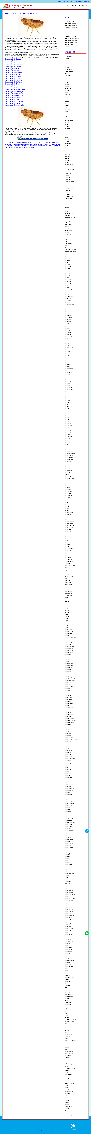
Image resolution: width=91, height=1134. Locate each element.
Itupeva (66, 1110)
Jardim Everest (68, 735)
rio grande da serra (69, 1063)
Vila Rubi (67, 506)
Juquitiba (67, 1100)
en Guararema (68, 1057)
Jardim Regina (68, 853)
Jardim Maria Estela (69, 788)
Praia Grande (68, 1028)
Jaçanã (66, 625)
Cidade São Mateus (69, 187)
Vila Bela (67, 287)
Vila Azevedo (68, 281)
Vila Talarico (67, 546)
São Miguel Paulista (69, 126)
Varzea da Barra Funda (70, 251)
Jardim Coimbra (68, 695)
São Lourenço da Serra (70, 1091)
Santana (66, 115)
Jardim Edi (67, 728)
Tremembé (67, 981)
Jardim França (68, 741)
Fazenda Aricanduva (69, 196)
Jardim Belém (68, 661)
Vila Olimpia (67, 463)
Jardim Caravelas (69, 682)
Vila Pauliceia (68, 476)
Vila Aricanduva (68, 279)
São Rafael (67, 128)
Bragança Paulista (69, 1115)
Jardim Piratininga (69, 843)
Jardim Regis (68, 854)
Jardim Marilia (68, 792)
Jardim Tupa (67, 945)
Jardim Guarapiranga (70, 748)
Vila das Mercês (68, 338)
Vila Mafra (67, 419)
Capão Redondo (68, 595)
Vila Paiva (67, 467)
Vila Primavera (68, 493)
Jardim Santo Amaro (69, 888)
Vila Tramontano (69, 548)
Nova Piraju (67, 1000)
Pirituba (66, 111)
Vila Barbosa (68, 283)
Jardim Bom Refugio (69, 663)
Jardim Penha (68, 832)
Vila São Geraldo (68, 529)
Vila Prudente (68, 497)
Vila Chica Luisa (68, 317)
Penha (66, 222)
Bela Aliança (67, 156)
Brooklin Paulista (69, 582)
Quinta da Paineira (69, 234)
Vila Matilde (67, 294)
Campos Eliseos (68, 62)
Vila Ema (67, 355)
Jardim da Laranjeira (69, 703)
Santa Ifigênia (68, 241)
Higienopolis (67, 610)
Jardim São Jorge (69, 905)
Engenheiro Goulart (69, 69)
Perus (66, 103)
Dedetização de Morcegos (52, 142)
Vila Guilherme (68, 385)
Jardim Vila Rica (68, 962)
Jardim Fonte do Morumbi (71, 739)
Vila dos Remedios (69, 353)
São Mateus (67, 124)
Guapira (66, 202)
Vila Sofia (67, 538)
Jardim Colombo (68, 697)
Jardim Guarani (68, 747)
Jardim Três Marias (69, 941)
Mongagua (67, 1078)
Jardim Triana (68, 943)
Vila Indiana (67, 398)
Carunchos (66, 1)
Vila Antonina (68, 275)
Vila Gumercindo (68, 372)
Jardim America (68, 635)
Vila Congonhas (68, 323)
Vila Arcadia (67, 277)
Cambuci (67, 588)
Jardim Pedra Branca (69, 830)
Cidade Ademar (68, 168)
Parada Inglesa (68, 221)
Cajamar (67, 1045)
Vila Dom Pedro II (69, 347)
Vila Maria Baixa (68, 425)
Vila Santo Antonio (69, 520)
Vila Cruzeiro (68, 328)
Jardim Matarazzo (69, 652)
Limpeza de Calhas (29, 147)
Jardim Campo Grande (70, 678)
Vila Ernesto (67, 359)
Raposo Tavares (68, 236)
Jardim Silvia (67, 924)
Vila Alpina (67, 262)
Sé (65, 247)
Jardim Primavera (69, 847)
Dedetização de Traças (70, 46)
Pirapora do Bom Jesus (70, 1095)
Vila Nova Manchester (70, 457)
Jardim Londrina (68, 777)
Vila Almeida (67, 260)
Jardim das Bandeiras (70, 711)
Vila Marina (67, 232)
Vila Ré (66, 499)
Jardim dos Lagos (69, 726)
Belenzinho (67, 572)
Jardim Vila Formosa (69, 958)
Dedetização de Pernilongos (12, 144)
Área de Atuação (83, 5)
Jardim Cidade (68, 692)
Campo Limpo (68, 994)
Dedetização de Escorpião (28, 144)
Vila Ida (66, 391)
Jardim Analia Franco (69, 639)
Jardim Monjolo (68, 800)
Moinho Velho (68, 94)
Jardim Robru (68, 860)
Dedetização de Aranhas (12, 145)
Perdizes (67, 101)
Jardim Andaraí (68, 642)
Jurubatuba (67, 86)
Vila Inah (67, 393)
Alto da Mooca (68, 559)
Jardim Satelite (68, 921)
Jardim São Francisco (70, 900)
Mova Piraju (67, 215)
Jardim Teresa (68, 938)
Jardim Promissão (69, 849)
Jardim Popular (68, 845)
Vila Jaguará (67, 408)
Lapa (66, 204)
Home (66, 5)
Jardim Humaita (68, 756)
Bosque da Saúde (69, 576)
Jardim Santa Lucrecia (70, 870)
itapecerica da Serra (69, 1053)
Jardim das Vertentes (70, 720)
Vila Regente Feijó (69, 501)
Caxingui (67, 603)
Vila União (67, 552)
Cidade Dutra (68, 171)
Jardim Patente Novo (70, 822)
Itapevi (66, 1085)
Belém (66, 571)
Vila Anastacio (68, 268)
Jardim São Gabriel (69, 902)
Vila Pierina (67, 484)
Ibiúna (66, 1098)
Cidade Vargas (68, 190)
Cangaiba (67, 162)
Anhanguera (67, 151)
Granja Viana (68, 200)
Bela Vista (67, 158)
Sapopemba (67, 130)
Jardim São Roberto (69, 915)
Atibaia (66, 1066)
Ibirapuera (67, 614)
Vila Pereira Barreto (69, 478)
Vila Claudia (67, 313)
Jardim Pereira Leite (69, 834)
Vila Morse (67, 442)
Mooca (66, 211)
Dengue (72, 1)
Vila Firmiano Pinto (69, 368)
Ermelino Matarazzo (69, 71)
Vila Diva (67, 342)
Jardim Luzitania (68, 779)
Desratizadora (56, 144)
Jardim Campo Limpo (70, 680)
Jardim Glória (68, 743)
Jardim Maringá (68, 794)
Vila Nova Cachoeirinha (70, 453)
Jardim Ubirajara (68, 947)
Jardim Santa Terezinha (70, 887)
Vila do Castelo (68, 344)
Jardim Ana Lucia (68, 641)
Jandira (66, 1087)
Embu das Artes (68, 1089)
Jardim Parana (68, 817)
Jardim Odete (68, 811)
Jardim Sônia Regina (69, 928)
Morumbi (67, 983)
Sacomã (66, 879)
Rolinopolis (67, 113)
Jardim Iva (67, 767)
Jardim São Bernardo (70, 894)
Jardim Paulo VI (68, 828)
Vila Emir (67, 357)
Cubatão (67, 1108)
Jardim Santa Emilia (69, 866)
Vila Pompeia (68, 489)
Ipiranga (67, 620)
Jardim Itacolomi (68, 764)
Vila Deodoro (68, 340)
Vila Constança (68, 325)
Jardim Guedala (68, 750)
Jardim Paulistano (69, 826)
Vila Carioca (67, 306)
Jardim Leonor (68, 773)
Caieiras (66, 1097)
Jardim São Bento (69, 892)
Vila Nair (67, 444)
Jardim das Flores (69, 712)
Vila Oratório (68, 465)
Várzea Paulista (68, 1106)
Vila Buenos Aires (69, 296)
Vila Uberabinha (68, 550)
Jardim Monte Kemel (69, 801)
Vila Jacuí (67, 406)
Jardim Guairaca (68, 745)
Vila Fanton (67, 364)
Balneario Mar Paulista (70, 565)
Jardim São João (68, 904)
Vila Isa (66, 404)
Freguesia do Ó (68, 198)
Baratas (60, 1)
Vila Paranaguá (68, 470)
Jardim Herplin (68, 754)
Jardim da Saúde (68, 709)
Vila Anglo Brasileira (69, 272)
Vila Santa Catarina (69, 512)
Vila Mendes (67, 400)
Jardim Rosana (68, 862)
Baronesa (67, 567)
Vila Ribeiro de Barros (70, 502)
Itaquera (67, 84)
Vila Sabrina (67, 508)
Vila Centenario (68, 315)
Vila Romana (67, 504)
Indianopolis (67, 75)
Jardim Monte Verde (69, 803)
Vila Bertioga (68, 291)
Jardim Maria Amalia (69, 786)
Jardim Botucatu (68, 667)
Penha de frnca (68, 991)
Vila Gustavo (68, 351)
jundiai (66, 1038)
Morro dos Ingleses (69, 977)
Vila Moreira (67, 440)
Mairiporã (67, 1102)
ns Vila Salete (68, 510)
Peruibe (66, 1072)
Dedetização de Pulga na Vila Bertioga (41, 1130)
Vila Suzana (67, 544)
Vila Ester (67, 362)
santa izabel (67, 1061)
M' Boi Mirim (68, 975)
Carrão (66, 599)
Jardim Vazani (68, 953)
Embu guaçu (68, 1049)
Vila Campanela (68, 300)
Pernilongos (85, 1)
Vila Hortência (68, 1006)
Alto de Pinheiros (69, 561)
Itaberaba (67, 79)
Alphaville (67, 1013)
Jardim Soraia (68, 930)
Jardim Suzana (68, 932)
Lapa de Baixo (68, 205)
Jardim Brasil (68, 669)
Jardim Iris (67, 762)
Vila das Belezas (68, 336)
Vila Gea (66, 376)
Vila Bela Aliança (68, 289)
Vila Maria (67, 421)
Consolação (67, 194)
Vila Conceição (68, 321)
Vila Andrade (68, 270)
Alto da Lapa (68, 557)
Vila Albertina (68, 255)
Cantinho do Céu (68, 593)
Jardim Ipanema (68, 760)
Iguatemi (67, 616)
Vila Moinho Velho (69, 432)
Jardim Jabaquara (69, 769)
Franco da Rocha (69, 1064)
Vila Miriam (67, 429)
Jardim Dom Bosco (69, 722)
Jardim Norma (68, 809)
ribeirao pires (68, 1036)
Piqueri (66, 107)
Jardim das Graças (69, 714)
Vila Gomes (67, 379)
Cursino (66, 607)
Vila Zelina (67, 555)
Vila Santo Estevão (69, 523)
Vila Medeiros (68, 395)
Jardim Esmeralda (69, 731)
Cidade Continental (69, 169)
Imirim (66, 618)
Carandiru (67, 597)
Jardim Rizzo (67, 858)
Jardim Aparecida (69, 648)
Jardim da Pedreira (69, 705)
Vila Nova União (68, 461)
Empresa (73, 5)
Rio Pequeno (68, 881)
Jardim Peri (67, 835)
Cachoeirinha (68, 60)
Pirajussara (67, 109)
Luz (65, 209)
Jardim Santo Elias (69, 890)
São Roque (67, 1093)
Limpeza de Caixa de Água (16, 147)
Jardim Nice (67, 807)
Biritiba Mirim (68, 1055)
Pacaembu (67, 985)
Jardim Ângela (68, 644)
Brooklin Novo (68, 580)
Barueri (66, 1015)
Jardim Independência (70, 758)
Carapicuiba (67, 1081)
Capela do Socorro (69, 164)
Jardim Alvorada (68, 633)
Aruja (66, 1032)
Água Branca (68, 143)
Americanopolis (68, 56)
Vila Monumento (68, 436)
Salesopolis (67, 1059)
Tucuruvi (67, 979)
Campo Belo (67, 590)
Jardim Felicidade (69, 737)
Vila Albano (67, 253)
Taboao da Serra (69, 1051)
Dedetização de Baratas (23, 142)
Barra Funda (68, 154)
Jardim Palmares (68, 813)
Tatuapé (67, 875)
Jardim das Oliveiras (69, 718)
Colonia (66, 192)
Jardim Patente (68, 820)
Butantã (66, 586)
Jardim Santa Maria (69, 873)
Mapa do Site (55, 1130)
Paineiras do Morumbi (70, 217)
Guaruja (66, 1076)
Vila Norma (67, 451)
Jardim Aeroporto (69, 631)
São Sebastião (68, 1080)
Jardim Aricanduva (69, 650)
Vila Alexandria (68, 258)
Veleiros (66, 137)
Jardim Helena (68, 752)
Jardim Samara (68, 864)
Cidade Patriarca (69, 183)
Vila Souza (67, 542)
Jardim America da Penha (70, 637)
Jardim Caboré (68, 671)
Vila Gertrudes (68, 378)
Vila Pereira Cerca (69, 480)
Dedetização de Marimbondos (28, 145)
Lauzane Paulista (69, 88)
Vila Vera (67, 554)
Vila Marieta (67, 219)
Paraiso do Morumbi (69, 989)
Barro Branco (68, 569)
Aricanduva (67, 152)
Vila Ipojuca (67, 402)
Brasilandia (67, 160)
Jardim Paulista (68, 824)
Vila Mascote (68, 257)
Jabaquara (67, 474)
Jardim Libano (68, 775)
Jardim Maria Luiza (69, 790)
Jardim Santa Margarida (70, 871)
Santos (66, 1025)
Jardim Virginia (68, 964)
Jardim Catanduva (69, 686)
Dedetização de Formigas (37, 142)
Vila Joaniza (67, 410)
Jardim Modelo (68, 798)
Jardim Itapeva (68, 765)
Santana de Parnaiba (69, 1083)
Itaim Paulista (68, 82)
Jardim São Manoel (69, 909)
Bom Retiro (67, 574)
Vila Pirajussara (68, 485)
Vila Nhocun (67, 448)
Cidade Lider (68, 179)
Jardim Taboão (68, 934)
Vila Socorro (67, 537)
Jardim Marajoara (69, 784)
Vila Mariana (67, 427)
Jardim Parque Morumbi (70, 818)
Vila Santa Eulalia (69, 514)
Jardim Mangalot (69, 782)
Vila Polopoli (67, 487)
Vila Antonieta (68, 274)
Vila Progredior (68, 495)
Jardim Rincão (68, 856)
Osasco (66, 1027)
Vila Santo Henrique (69, 525)
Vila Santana (67, 516)
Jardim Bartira (68, 658)
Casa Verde (67, 166)
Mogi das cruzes (68, 1034)
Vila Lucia (67, 415)
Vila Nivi (66, 449)
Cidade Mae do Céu (69, 181)
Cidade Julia (67, 175)
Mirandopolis (68, 90)
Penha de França (69, 224)
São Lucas (67, 122)
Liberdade (67, 207)
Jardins (66, 968)
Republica (67, 238)
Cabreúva (67, 1104)
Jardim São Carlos (69, 896)
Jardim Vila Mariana (69, 960)
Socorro (66, 877)
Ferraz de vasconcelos (70, 1068)
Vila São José (68, 531)
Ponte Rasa (67, 228)
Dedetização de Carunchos (43, 144)
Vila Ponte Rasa (68, 491)
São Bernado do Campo (70, 1019)
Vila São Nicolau (68, 533)
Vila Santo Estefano (69, 521)
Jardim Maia (67, 781)
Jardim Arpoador (69, 1009)
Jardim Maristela (68, 796)
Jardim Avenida (68, 656)
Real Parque (67, 883)
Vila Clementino (68, 319)
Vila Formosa (68, 370)
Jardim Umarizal (68, 949)
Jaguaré (66, 627)
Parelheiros (67, 98)
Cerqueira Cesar (68, 65)
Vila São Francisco (69, 527)
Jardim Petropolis (69, 839)
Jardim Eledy (68, 730)
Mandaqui (67, 974)
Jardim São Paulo (69, 911)
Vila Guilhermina (68, 387)
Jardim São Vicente (69, 917)
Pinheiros (67, 105)
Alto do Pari (67, 563)
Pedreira (67, 99)
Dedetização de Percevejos (44, 145)
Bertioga (67, 1070)
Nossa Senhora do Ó (69, 213)
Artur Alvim (67, 58)
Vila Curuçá (67, 330)
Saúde (66, 245)
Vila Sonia (67, 540)
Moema (66, 92)
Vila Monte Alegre (69, 434)
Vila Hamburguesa (69, 389)
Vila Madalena (68, 417)
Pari (65, 885)
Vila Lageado (68, 412)
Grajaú (66, 608)
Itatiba (66, 1114)
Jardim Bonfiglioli (69, 665)
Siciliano (66, 132)
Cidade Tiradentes (69, 188)
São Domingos (68, 118)
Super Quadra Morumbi (70, 249)
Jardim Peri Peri (68, 837)
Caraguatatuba (68, 1074)
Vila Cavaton (67, 311)
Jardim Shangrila (68, 923)
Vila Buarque (68, 292)
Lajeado (66, 970)
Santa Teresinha (68, 243)
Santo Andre (68, 1023)
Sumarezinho (68, 135)
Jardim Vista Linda (69, 966)
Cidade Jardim (68, 173)
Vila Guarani (67, 383)
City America (68, 67)
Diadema (67, 1017)
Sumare (66, 134)
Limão (66, 972)
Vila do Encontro (69, 345)
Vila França (67, 374)
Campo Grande (68, 591)
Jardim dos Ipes (68, 724)
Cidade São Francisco (70, 185)
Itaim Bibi (67, 81)
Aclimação (67, 141)
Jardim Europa (68, 733)
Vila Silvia (67, 535)
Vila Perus (67, 482)
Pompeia (67, 226)
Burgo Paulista (68, 584)
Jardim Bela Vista (69, 660)
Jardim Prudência (69, 851)
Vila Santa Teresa (69, 518)
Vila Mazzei (67, 302)
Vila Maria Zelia (68, 139)
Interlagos (67, 77)
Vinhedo (66, 1112)
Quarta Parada (68, 230)
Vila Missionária (68, 431)
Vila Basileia (67, 285)
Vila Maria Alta (68, 423)
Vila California (68, 298)
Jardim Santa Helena (69, 868)
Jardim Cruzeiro (68, 699)
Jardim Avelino (68, 654)
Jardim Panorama (69, 815)
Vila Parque (67, 472)
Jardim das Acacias (69, 707)
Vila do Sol (67, 349)
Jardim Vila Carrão (69, 957)
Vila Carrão (67, 309)
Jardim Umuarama (69, 951)
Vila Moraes (67, 438)
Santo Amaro (68, 116)
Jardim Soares (68, 926)
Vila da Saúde (68, 334)
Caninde (66, 64)
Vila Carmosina (68, 308)
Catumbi (67, 601)
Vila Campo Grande (69, 304)
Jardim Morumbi (68, 805)
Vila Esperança (68, 361)
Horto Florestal (68, 612)
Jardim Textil (68, 939)
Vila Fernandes (68, 366)
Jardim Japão (68, 1004)
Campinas (67, 1047)
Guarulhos (67, 1030)
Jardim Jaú (67, 771)
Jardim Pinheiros (68, 841)
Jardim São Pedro (69, 913)
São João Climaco (69, 120)
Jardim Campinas (69, 675)
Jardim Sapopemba (69, 919)
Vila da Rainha (68, 332)
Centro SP (67, 605)
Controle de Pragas (10, 142)
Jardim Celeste (68, 688)
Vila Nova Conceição (69, 455)
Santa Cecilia (68, 239)
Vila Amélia (67, 264)
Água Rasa (67, 149)
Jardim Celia (67, 690)
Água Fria (67, 145)
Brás (66, 578)
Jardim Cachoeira (69, 673)
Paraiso (66, 987)
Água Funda (67, 147)
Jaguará (66, 624)
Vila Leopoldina (68, 414)
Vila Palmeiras (68, 468)
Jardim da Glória (68, 701)
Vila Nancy (67, 446)
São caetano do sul (69, 1021)
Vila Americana (68, 266)
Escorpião (78, 1)
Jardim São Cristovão (70, 898)
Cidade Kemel (68, 177)
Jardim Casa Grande (69, 684)
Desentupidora (68, 31)
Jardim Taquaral (68, 936)
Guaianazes (67, 73)
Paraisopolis (67, 96)
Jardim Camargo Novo (70, 677)
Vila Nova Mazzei (69, 459)
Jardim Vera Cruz (69, 955)
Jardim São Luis (68, 907)
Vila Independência (69, 397)
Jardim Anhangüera (69, 646)
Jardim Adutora (68, 629)
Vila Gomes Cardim (69, 381)
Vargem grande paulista (70, 1040)
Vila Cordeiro (68, 327)
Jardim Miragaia (68, 716)
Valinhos (67, 1044)
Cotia (66, 1042)
